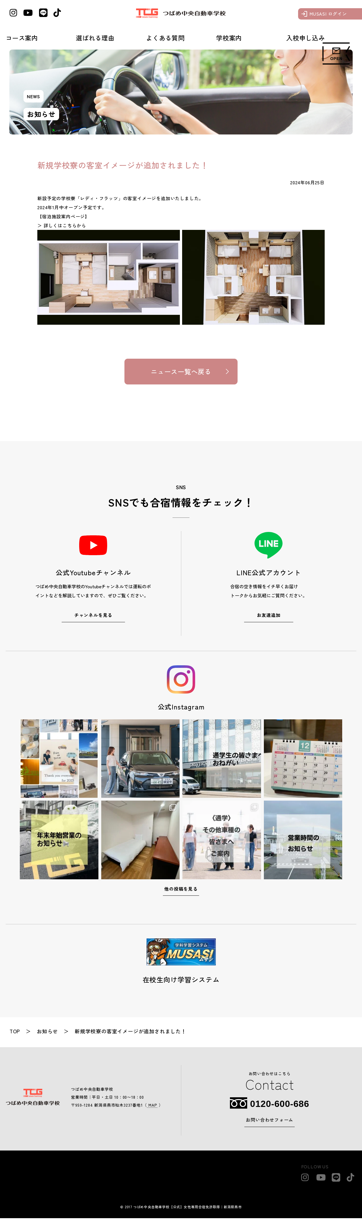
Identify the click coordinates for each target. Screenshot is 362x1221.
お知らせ (47, 1034)
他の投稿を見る (181, 891)
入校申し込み (305, 37)
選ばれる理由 (95, 37)
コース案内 (22, 37)
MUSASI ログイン (328, 13)
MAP (152, 1108)
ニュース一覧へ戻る (180, 373)
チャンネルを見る (93, 617)
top (15, 1034)
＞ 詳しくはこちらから (61, 225)
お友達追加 (269, 617)
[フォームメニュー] (336, 53)
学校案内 (229, 37)
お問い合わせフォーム (269, 1122)
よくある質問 (165, 37)
